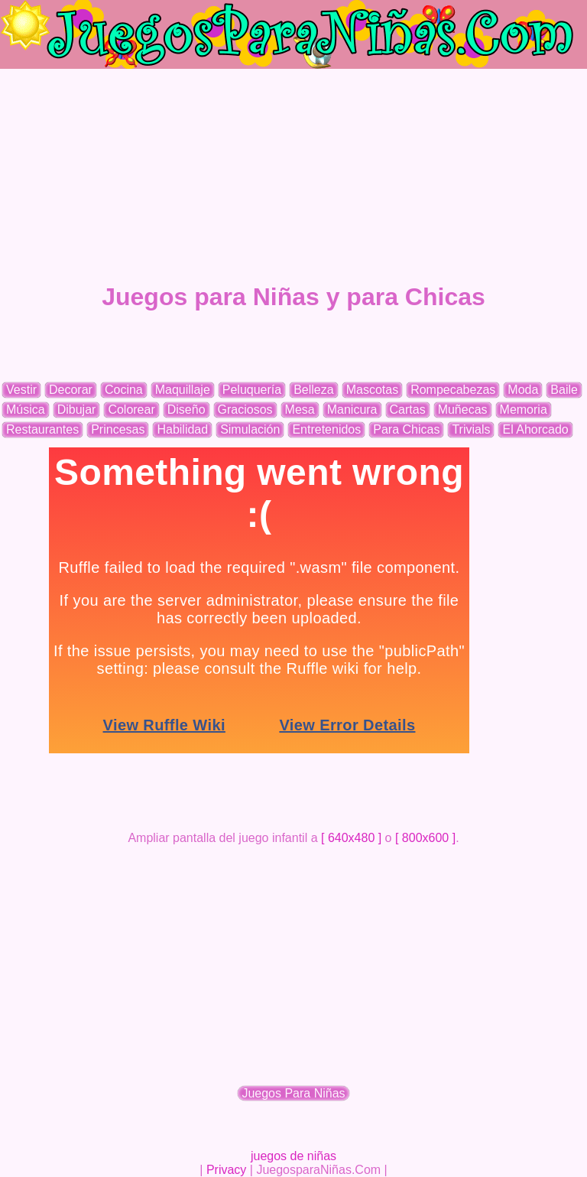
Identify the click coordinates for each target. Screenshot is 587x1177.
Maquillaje (182, 389)
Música (25, 409)
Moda (523, 389)
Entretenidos (326, 429)
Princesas (117, 429)
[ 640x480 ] (351, 837)
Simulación (250, 429)
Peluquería (251, 389)
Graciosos (245, 409)
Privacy (226, 1169)
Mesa (300, 409)
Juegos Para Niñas (293, 1093)
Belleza (313, 389)
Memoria (523, 409)
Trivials (471, 429)
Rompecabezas (452, 389)
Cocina (124, 389)
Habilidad (182, 429)
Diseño (186, 409)
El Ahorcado (535, 429)
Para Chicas (406, 429)
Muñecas (463, 409)
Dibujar (76, 409)
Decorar (70, 389)
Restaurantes (42, 429)
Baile (564, 389)
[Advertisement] (293, 176)
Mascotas (372, 389)
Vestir (21, 389)
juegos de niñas (293, 1155)
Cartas (408, 409)
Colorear (131, 409)
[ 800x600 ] (425, 837)
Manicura (352, 409)
